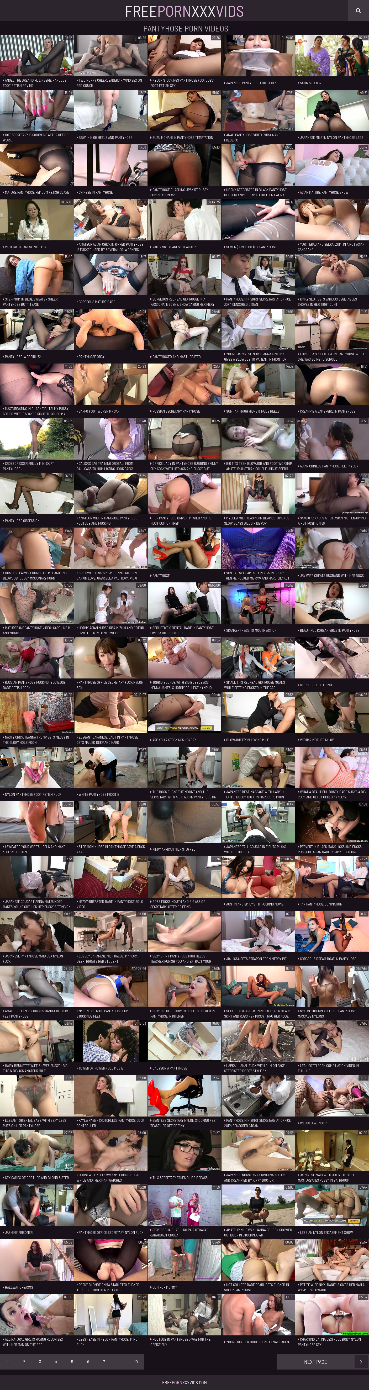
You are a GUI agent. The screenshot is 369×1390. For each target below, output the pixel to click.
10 (136, 1361)
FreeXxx (184, 10)
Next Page (336, 1361)
